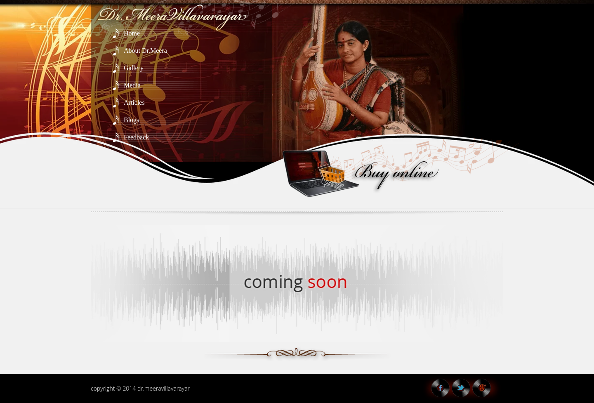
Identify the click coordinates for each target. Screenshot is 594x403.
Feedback (136, 137)
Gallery (134, 67)
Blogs (131, 119)
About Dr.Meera (145, 50)
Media (132, 85)
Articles (134, 102)
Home (132, 33)
